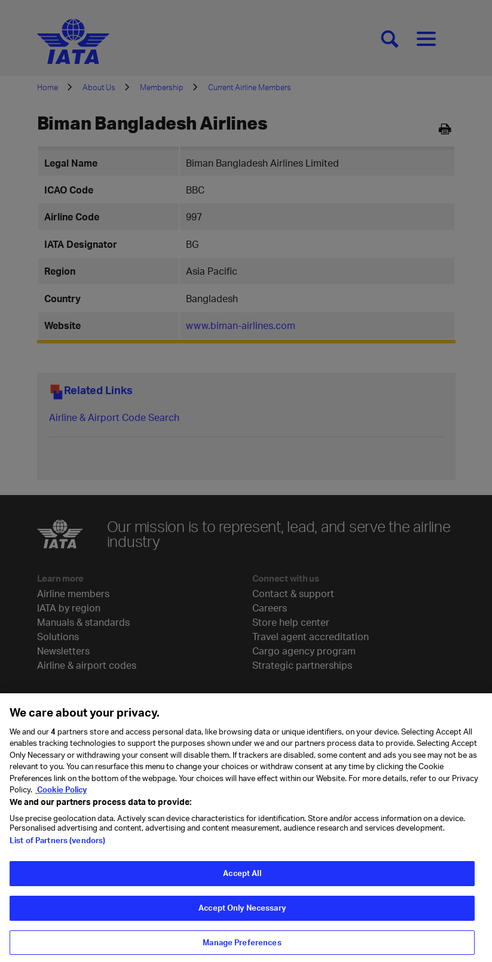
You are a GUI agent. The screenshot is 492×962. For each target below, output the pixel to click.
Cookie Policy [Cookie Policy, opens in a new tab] (61, 795)
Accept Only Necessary (242, 913)
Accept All (242, 878)
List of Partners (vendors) (57, 845)
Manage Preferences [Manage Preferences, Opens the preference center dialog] (242, 947)
